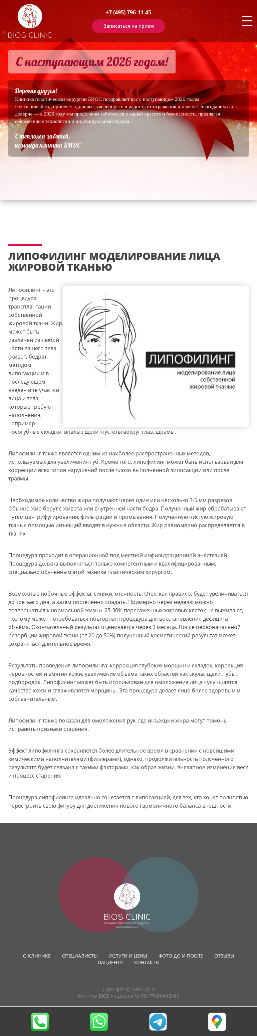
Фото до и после (181, 956)
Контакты (147, 962)
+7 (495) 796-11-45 (128, 12)
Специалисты (80, 956)
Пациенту (110, 962)
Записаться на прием (128, 26)
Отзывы (224, 956)
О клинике (37, 956)
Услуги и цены (128, 956)
